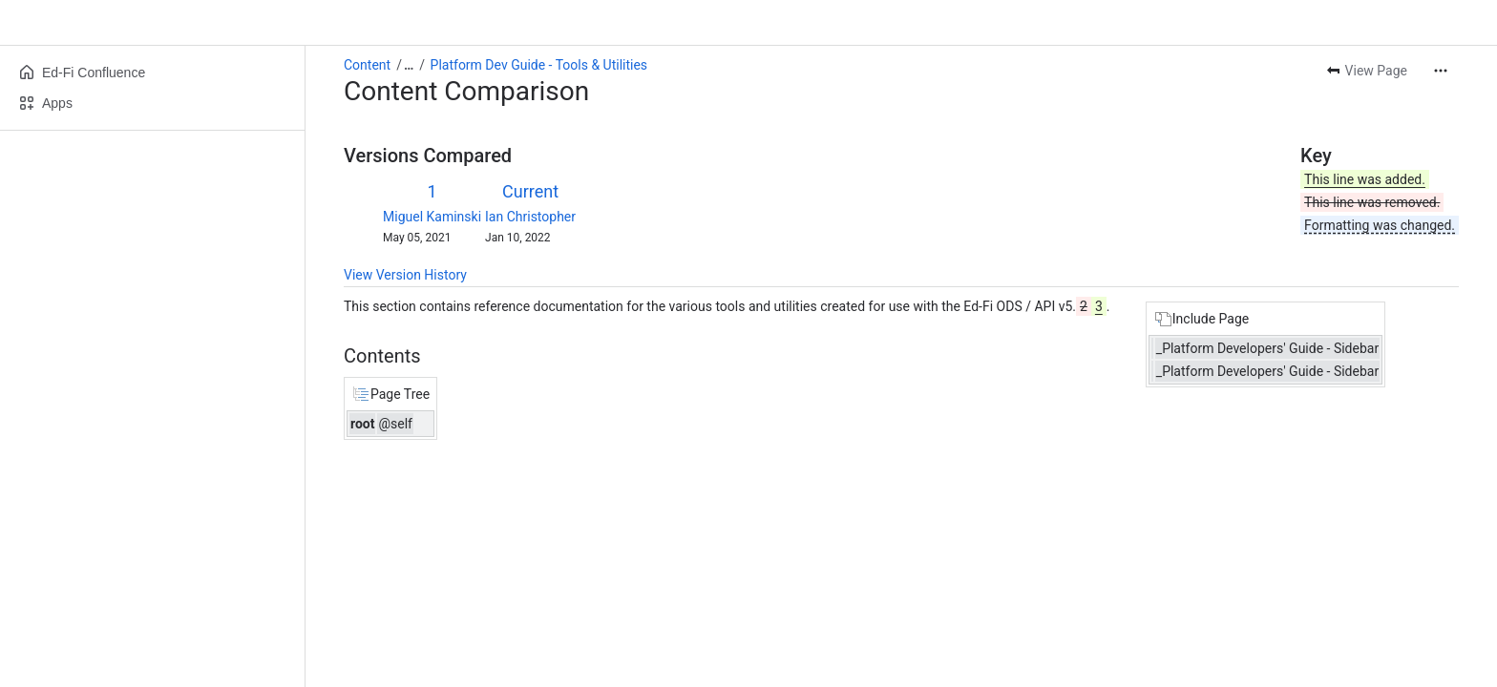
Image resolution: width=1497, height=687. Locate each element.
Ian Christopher (530, 216)
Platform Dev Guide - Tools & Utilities (539, 65)
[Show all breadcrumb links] (408, 64)
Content (367, 65)
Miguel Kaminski (432, 216)
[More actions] (1441, 70)
